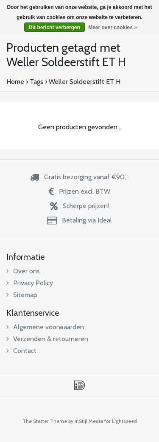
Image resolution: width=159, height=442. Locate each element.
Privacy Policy (29, 283)
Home (15, 82)
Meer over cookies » (112, 28)
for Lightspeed (120, 421)
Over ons (23, 271)
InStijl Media (89, 421)
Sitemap (21, 295)
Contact (21, 351)
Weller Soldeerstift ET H (84, 82)
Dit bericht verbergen (54, 28)
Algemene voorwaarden (45, 327)
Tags (36, 82)
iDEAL (79, 385)
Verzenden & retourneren (47, 339)
